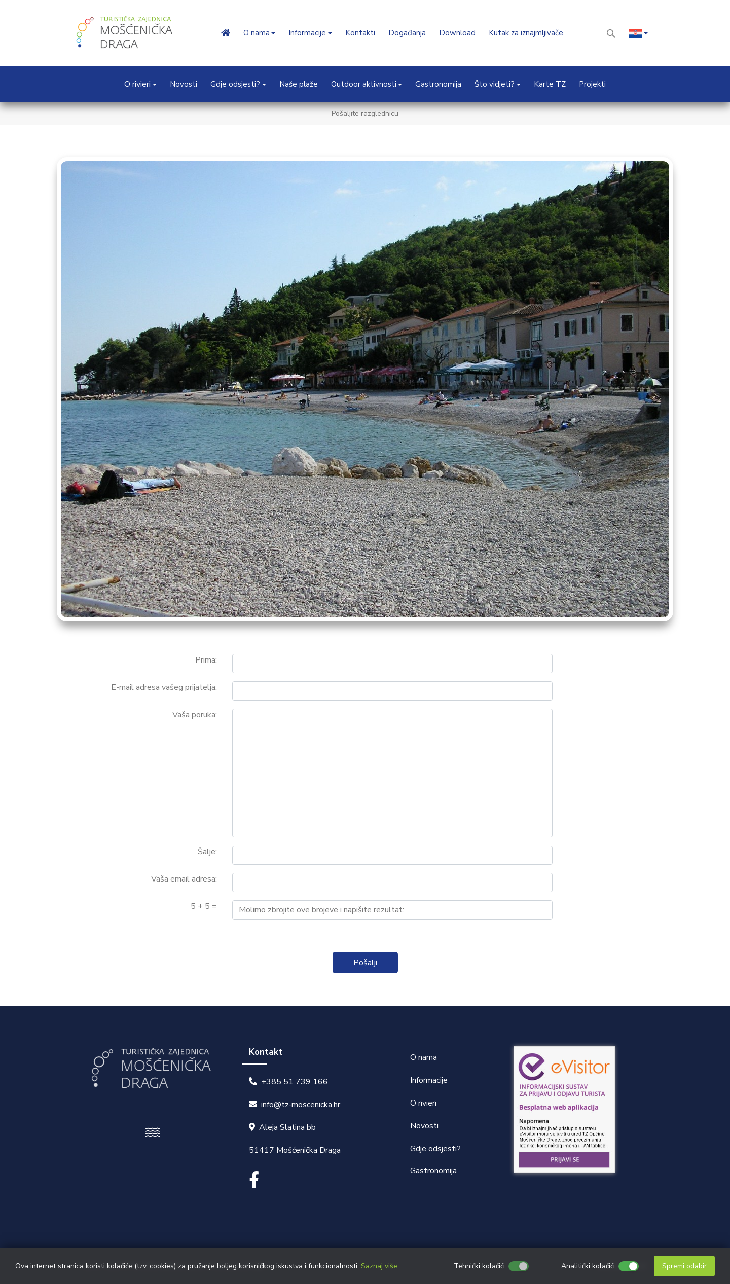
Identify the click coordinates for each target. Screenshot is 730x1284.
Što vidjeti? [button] (494, 84)
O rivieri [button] (137, 84)
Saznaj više (379, 1266)
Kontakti (360, 33)
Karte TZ (550, 84)
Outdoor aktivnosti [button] (363, 84)
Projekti (592, 84)
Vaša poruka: (194, 714)
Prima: (206, 660)
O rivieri (423, 1103)
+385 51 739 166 (294, 1081)
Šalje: (207, 851)
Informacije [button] (307, 33)
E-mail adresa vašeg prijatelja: (164, 687)
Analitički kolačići (588, 1266)
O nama (423, 1057)
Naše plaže (298, 84)
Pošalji (365, 962)
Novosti (183, 84)
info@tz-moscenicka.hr (300, 1104)
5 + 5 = (204, 906)
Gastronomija (438, 84)
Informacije (429, 1080)
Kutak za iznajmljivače (526, 33)
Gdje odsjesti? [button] (235, 84)
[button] (638, 33)
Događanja (407, 33)
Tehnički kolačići (479, 1266)
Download (457, 33)
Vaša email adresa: (184, 879)
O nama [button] (256, 33)
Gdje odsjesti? (435, 1148)
